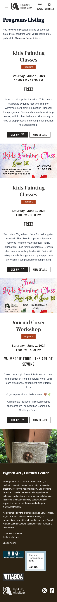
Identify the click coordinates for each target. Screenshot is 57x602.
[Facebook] (52, 590)
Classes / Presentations (27, 38)
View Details (40, 135)
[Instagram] (44, 590)
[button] (6, 6)
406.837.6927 (9, 543)
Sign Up (17, 135)
